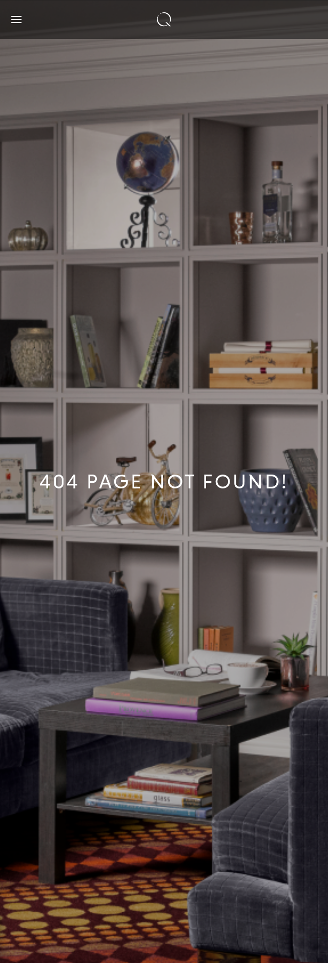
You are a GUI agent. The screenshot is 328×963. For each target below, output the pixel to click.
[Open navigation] (16, 19)
